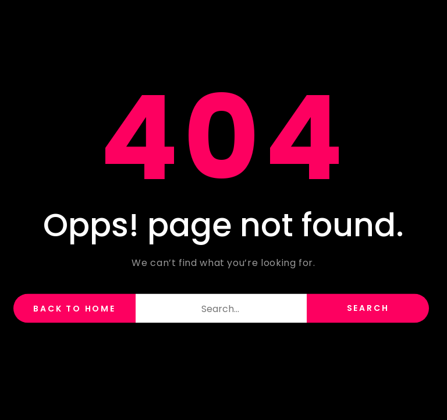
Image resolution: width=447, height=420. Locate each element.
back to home (74, 308)
